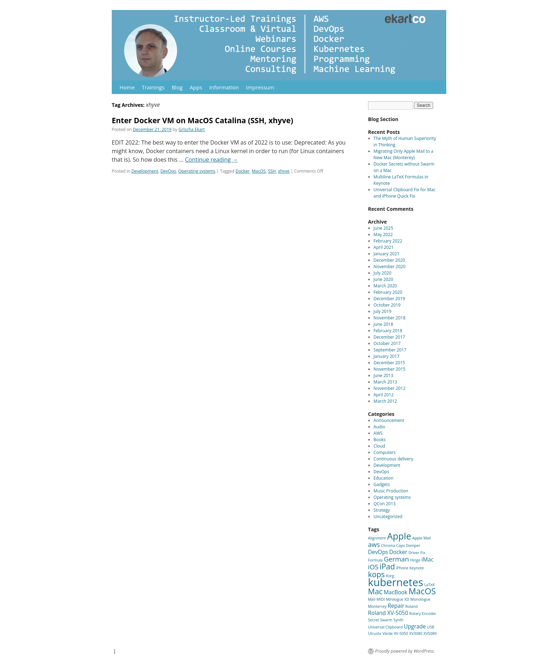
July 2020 (382, 273)
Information (224, 87)
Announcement (389, 420)
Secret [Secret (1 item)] (373, 619)
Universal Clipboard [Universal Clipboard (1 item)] (385, 627)
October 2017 (387, 343)
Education (384, 478)
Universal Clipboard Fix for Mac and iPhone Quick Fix (405, 193)
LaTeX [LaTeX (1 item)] (429, 584)
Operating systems (197, 171)
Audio (379, 427)
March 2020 (385, 286)
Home (127, 87)
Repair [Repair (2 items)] (396, 606)
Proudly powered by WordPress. (405, 651)
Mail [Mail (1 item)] (371, 599)
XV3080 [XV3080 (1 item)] (415, 633)
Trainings (153, 87)
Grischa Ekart (192, 129)
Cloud (379, 446)
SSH (272, 171)
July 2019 (382, 311)
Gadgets (382, 484)
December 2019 (389, 299)
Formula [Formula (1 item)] (375, 560)
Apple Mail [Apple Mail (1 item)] (421, 538)
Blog (177, 87)
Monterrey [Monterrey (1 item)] (377, 606)
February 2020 (388, 292)
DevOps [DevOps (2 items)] (378, 552)
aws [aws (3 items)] (374, 544)
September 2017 (390, 350)
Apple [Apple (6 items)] (399, 536)
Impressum (260, 87)
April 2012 (384, 395)
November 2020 (390, 266)
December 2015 (389, 363)
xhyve (283, 171)
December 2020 (389, 260)
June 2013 (383, 375)
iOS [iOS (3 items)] (373, 566)
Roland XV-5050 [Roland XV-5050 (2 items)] (388, 613)
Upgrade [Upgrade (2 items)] (415, 626)
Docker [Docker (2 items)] (398, 552)
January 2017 (387, 356)
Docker (243, 171)
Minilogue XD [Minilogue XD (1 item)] (397, 599)
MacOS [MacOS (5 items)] (422, 591)
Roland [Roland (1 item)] (411, 606)
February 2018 (388, 331)
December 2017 (389, 337)
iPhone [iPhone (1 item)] (402, 567)
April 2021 (384, 247)
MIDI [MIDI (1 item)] (381, 599)
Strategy (382, 510)
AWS (378, 433)
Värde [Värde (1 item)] (387, 633)
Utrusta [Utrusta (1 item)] (374, 633)
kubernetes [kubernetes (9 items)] (395, 582)
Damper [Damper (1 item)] (413, 545)
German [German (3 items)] (396, 558)
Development (144, 171)
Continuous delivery (393, 459)
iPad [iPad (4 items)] (387, 566)
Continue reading (211, 159)
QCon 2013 (385, 504)
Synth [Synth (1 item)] (399, 619)
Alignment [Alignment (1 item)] (377, 538)
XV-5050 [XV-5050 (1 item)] (401, 633)
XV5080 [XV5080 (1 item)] (430, 633)
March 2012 (385, 401)
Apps (196, 87)
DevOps (168, 171)
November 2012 (390, 388)
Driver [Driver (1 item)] (414, 552)
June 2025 (383, 228)
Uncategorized (388, 516)
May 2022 (383, 234)
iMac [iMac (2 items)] (427, 559)
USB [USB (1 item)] (431, 627)
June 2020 (383, 279)
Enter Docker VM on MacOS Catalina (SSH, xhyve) (202, 120)
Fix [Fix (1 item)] (422, 552)
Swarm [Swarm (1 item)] (386, 619)
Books (380, 440)
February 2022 (388, 241)
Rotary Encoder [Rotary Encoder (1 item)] (422, 613)
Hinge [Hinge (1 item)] (415, 560)
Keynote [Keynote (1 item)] (417, 567)
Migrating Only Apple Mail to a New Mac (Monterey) (403, 154)
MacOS (259, 171)
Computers (385, 452)
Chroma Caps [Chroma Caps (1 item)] (393, 545)
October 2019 (387, 305)
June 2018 (383, 324)
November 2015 (390, 369)
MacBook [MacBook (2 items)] (395, 592)
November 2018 (390, 318)
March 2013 (385, 382)
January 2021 (387, 254)
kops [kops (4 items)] (376, 574)
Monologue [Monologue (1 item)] (420, 599)
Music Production (391, 491)
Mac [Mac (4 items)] (375, 591)
